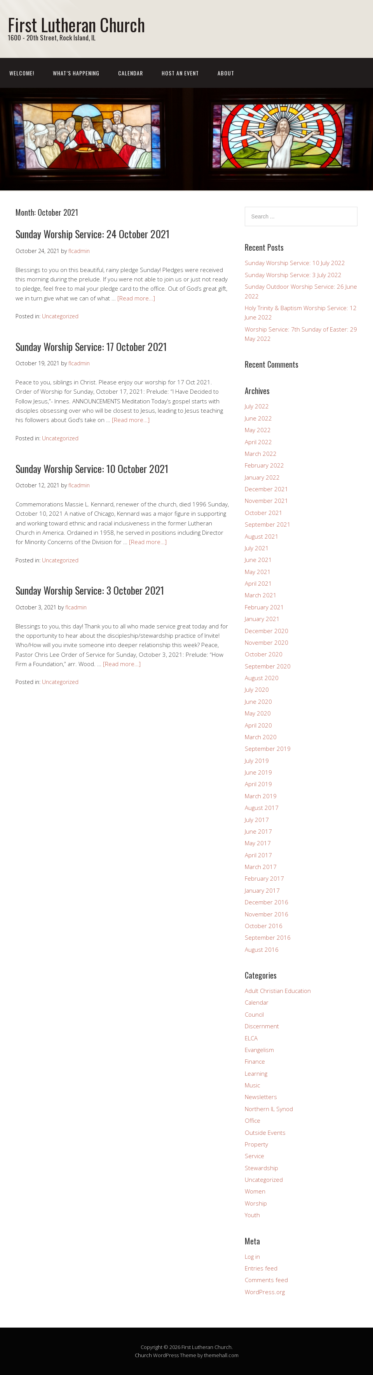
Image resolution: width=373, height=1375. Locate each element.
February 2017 (264, 878)
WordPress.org (265, 1292)
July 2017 (257, 820)
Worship (256, 1203)
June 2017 (258, 831)
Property (256, 1144)
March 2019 (261, 796)
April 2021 (258, 583)
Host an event (180, 73)
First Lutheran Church (76, 24)
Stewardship (261, 1168)
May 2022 (258, 430)
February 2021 (264, 607)
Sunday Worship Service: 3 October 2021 (90, 590)
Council (254, 1014)
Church (143, 1355)
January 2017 (262, 890)
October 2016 (263, 926)
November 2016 (266, 914)
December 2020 (266, 631)
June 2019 (258, 772)
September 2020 (268, 666)
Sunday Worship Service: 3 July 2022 (293, 275)
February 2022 (264, 465)
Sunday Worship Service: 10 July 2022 (295, 263)
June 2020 (258, 701)
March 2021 (261, 595)
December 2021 (266, 489)
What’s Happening (76, 73)
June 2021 (258, 560)
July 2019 (257, 760)
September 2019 (268, 748)
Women (255, 1191)
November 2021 (266, 500)
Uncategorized (60, 316)
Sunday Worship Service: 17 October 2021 (91, 346)
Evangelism (259, 1050)
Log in (252, 1256)
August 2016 (262, 949)
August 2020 (262, 678)
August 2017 (262, 807)
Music (252, 1085)
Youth (252, 1215)
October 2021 (263, 512)
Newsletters (261, 1097)
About (226, 73)
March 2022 (261, 453)
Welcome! (21, 73)
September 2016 (268, 937)
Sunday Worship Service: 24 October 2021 (92, 233)
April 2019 (258, 784)
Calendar (130, 73)
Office (252, 1120)
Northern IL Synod (269, 1109)
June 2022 (258, 418)
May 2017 (258, 843)
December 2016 (266, 902)
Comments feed (266, 1280)
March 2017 (261, 867)
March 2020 (261, 737)
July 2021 (257, 548)
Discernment (262, 1026)
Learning (256, 1073)
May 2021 (258, 572)
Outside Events (265, 1132)
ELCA (251, 1038)
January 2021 (262, 619)
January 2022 (262, 477)
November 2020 (266, 642)
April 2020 (258, 725)
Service (254, 1156)
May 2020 (258, 713)
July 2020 (257, 689)
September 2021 (268, 524)
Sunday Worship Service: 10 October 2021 (92, 468)
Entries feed (261, 1268)
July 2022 (257, 406)
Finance (255, 1061)
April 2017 (258, 855)
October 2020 (263, 654)
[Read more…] (136, 298)
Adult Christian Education (278, 991)
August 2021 (262, 536)
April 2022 (258, 442)
